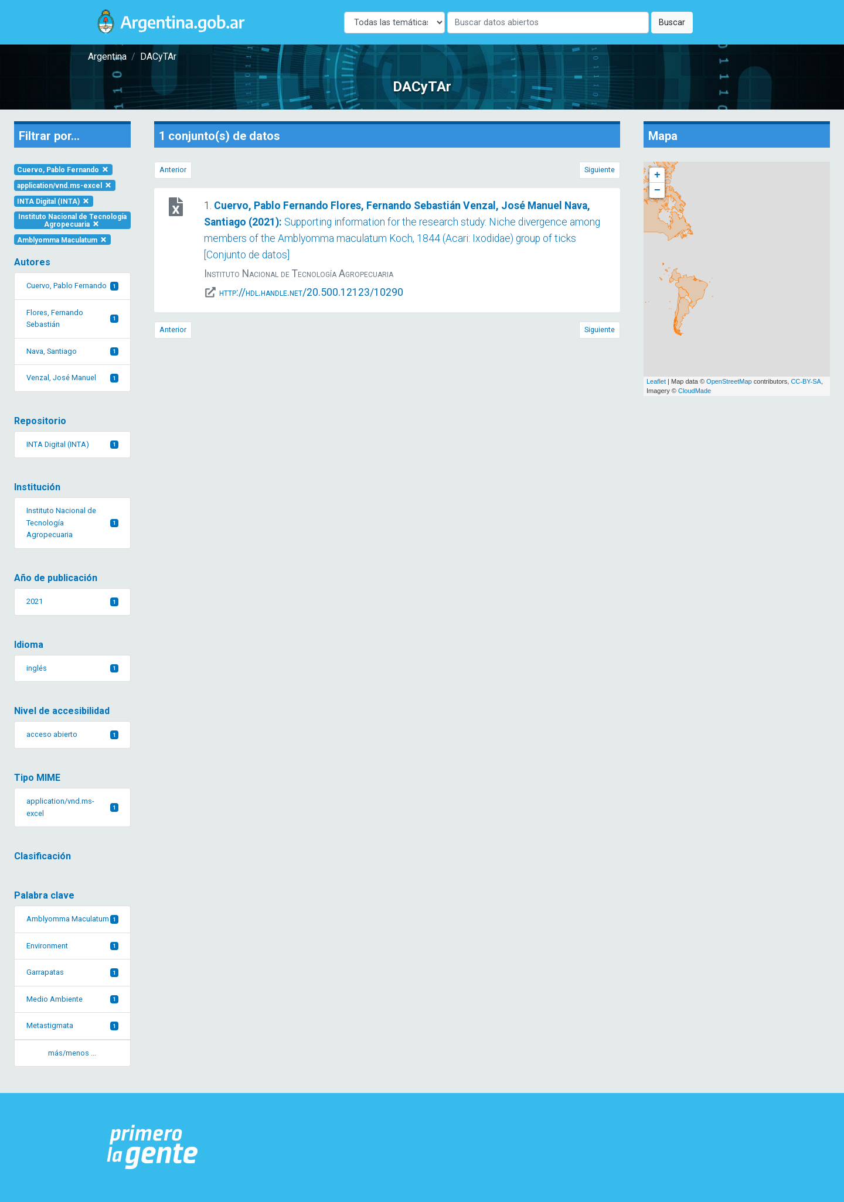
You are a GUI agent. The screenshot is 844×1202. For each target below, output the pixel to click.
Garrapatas (72, 972)
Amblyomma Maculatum (62, 239)
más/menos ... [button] (72, 1053)
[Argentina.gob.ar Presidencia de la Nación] (153, 1147)
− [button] (657, 190)
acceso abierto (72, 734)
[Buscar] (548, 22)
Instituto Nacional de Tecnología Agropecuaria (72, 220)
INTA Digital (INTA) (53, 201)
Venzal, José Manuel (72, 377)
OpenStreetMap (729, 381)
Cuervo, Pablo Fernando (63, 170)
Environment (72, 945)
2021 (72, 601)
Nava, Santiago (72, 351)
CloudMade (694, 390)
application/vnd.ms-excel (65, 186)
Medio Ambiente (72, 999)
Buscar (672, 23)
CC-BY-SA (806, 381)
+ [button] (657, 175)
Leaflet (656, 381)
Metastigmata (72, 1025)
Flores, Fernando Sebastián (72, 318)
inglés (72, 668)
